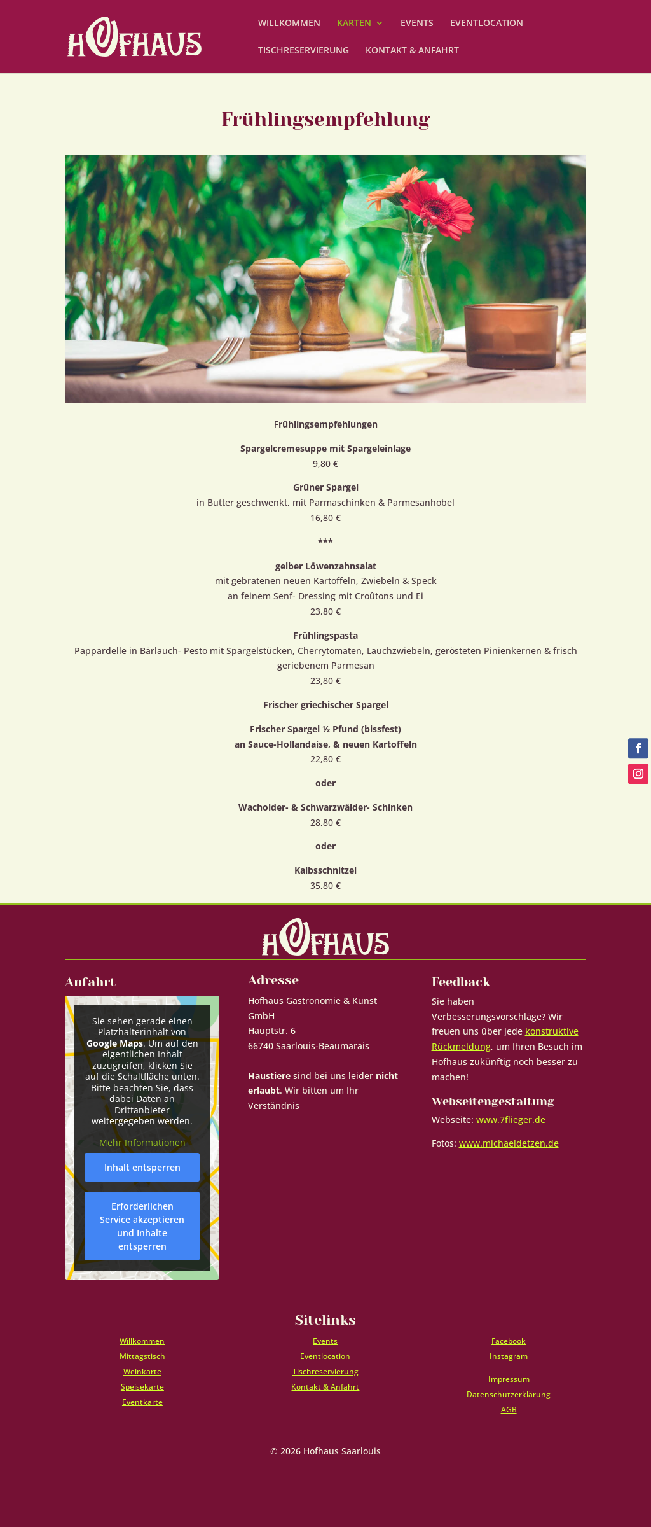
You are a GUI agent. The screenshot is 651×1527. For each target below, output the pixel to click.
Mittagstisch (142, 1356)
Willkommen (142, 1340)
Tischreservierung (325, 1371)
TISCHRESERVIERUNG (303, 51)
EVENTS (417, 23)
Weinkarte (142, 1371)
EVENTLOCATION (486, 23)
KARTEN (354, 23)
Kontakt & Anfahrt (325, 1386)
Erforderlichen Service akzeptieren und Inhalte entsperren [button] (142, 1226)
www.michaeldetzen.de (509, 1143)
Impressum (509, 1379)
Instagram (509, 1356)
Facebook (508, 1340)
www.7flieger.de (510, 1119)
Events (325, 1340)
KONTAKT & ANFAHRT (412, 51)
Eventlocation (325, 1356)
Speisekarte (142, 1386)
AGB (509, 1409)
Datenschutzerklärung (509, 1394)
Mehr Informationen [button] (142, 1142)
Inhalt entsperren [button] (142, 1167)
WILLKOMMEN (289, 23)
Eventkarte (142, 1402)
